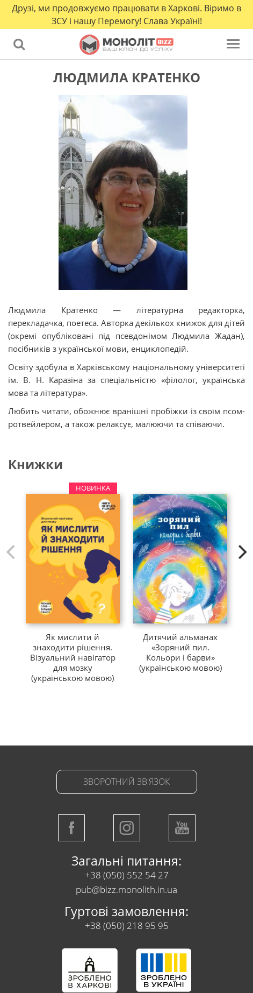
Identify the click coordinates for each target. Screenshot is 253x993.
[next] (241, 552)
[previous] (12, 552)
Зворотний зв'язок (126, 782)
